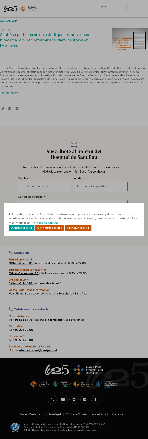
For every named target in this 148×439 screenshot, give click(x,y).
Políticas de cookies (45, 222)
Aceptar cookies (21, 227)
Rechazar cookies (78, 227)
